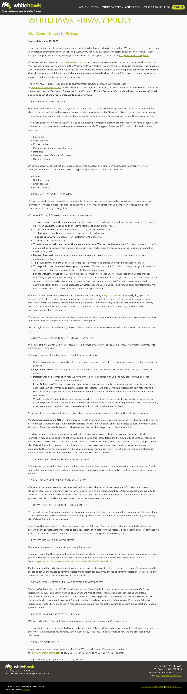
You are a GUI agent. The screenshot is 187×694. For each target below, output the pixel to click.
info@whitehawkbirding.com (134, 55)
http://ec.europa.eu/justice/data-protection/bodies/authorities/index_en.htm (73, 561)
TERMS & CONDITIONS (152, 686)
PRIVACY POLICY (173, 686)
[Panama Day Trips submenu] (122, 7)
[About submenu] (87, 7)
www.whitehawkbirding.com (72, 62)
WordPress (26, 690)
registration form (112, 295)
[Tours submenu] (98, 7)
